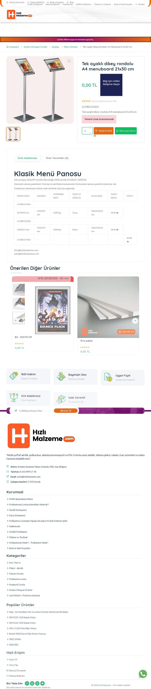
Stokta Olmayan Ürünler (35, 47)
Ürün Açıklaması (27, 158)
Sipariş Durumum (15, 2)
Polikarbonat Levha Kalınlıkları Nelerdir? (27, 558)
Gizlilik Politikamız (83, 4)
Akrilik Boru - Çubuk (63, 26)
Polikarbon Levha (107, 26)
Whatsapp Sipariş (126, 130)
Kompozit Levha (38, 26)
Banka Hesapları (55, 2)
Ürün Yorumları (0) (57, 158)
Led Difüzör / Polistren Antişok (27, 33)
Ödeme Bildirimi (35, 2)
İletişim (140, 4)
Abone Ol (65, 410)
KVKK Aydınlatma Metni (19, 552)
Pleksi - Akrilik (15, 26)
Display (56, 47)
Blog (70, 2)
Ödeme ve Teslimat (102, 4)
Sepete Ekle (103, 130)
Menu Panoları (71, 47)
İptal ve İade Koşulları (123, 4)
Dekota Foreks (57, 33)
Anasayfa (12, 47)
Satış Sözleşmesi (53, 4)
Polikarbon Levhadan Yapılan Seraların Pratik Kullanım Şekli (36, 574)
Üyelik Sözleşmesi (35, 4)
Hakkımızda (68, 4)
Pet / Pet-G (85, 26)
